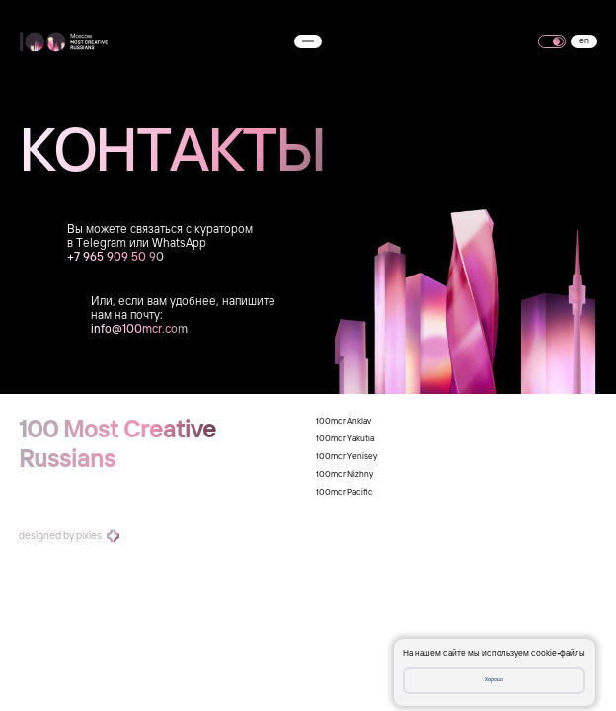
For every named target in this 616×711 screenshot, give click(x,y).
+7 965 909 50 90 (115, 258)
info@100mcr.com (139, 330)
